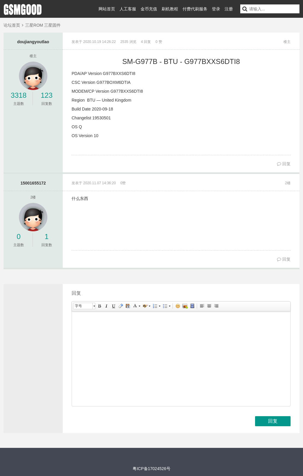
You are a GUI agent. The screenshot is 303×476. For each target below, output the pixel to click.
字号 (78, 306)
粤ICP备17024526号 (151, 468)
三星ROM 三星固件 (43, 25)
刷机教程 (170, 9)
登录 (216, 9)
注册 (229, 9)
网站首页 (107, 9)
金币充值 (149, 9)
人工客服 (128, 9)
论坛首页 (12, 25)
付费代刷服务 (195, 9)
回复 (284, 163)
